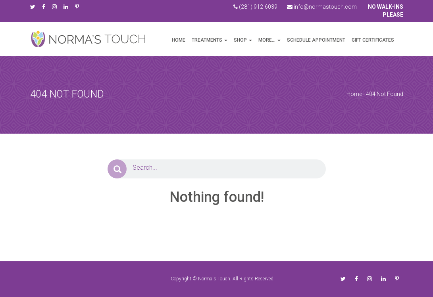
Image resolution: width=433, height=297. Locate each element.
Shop (240, 40)
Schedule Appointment (316, 40)
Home (178, 40)
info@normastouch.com (322, 7)
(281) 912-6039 (255, 7)
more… (266, 40)
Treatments (207, 40)
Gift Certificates (373, 40)
